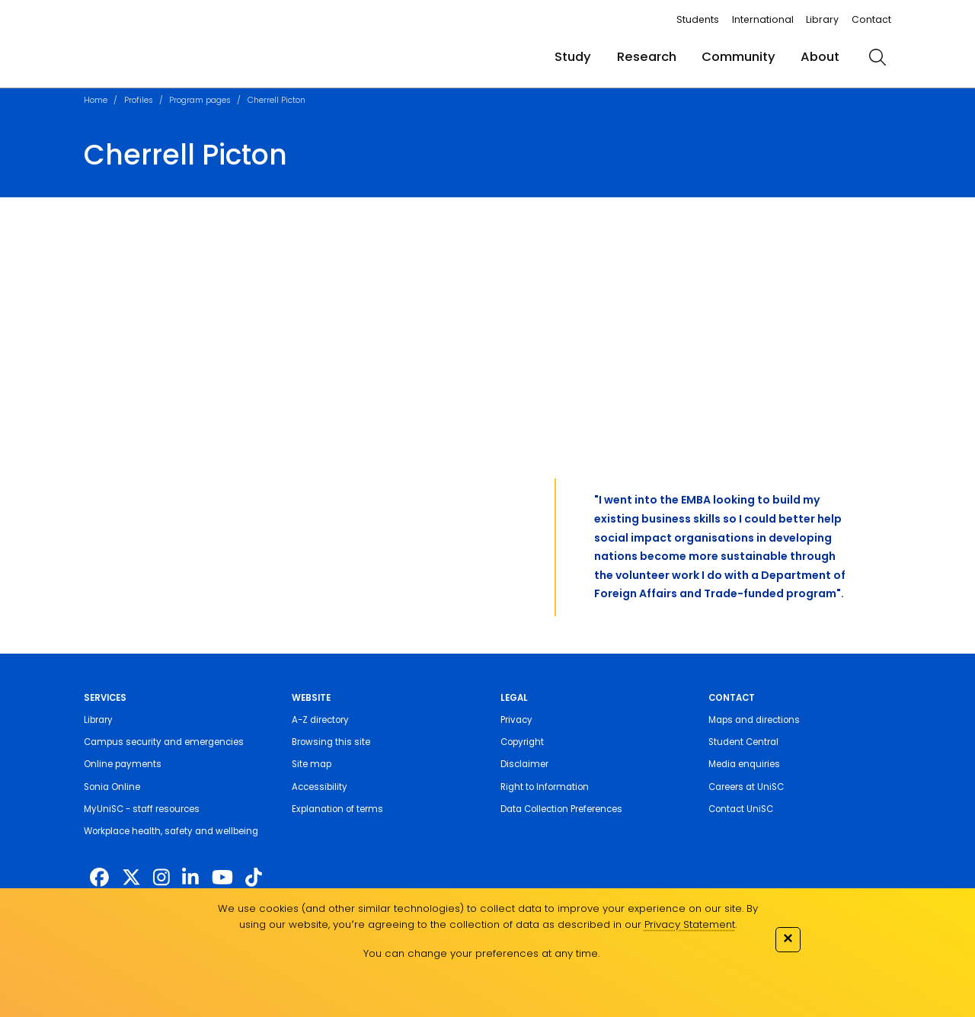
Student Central (743, 742)
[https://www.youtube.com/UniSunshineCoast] (222, 878)
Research (646, 57)
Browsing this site (331, 742)
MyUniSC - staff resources (142, 809)
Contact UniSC (740, 809)
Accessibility (319, 787)
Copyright (522, 742)
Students (697, 19)
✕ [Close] (787, 938)
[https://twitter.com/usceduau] (131, 878)
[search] (878, 57)
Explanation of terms (337, 809)
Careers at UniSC (746, 787)
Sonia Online (112, 787)
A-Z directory (320, 720)
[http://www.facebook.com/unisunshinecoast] (99, 878)
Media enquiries (744, 764)
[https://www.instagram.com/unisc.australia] (161, 878)
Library (822, 19)
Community (738, 57)
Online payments (122, 764)
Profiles (138, 100)
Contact (871, 19)
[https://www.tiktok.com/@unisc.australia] (253, 878)
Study (573, 57)
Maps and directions (754, 720)
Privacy (516, 720)
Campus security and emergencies (164, 742)
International (763, 19)
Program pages (200, 100)
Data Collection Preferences (561, 809)
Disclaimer (524, 764)
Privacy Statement (689, 924)
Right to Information (544, 787)
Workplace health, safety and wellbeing (171, 831)
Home (95, 100)
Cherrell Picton (276, 100)
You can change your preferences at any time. (481, 953)
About (820, 57)
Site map (311, 764)
